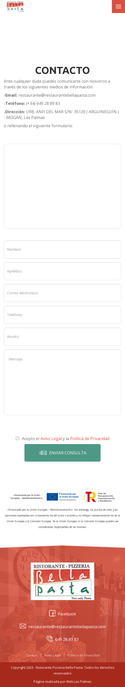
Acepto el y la (62, 438)
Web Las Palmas (78, 681)
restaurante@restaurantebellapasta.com (63, 627)
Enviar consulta (62, 453)
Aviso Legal (52, 655)
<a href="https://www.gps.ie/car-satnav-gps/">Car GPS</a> (62, 186)
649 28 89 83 (62, 639)
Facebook (62, 614)
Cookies (32, 655)
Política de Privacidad (84, 655)
